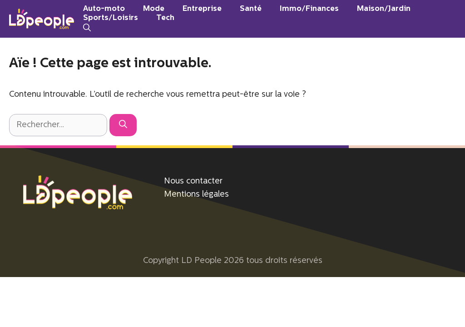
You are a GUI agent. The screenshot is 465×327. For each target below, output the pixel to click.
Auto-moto (104, 9)
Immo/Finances (309, 9)
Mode (153, 9)
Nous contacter (193, 181)
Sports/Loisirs (110, 18)
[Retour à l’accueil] (41, 19)
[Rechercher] (123, 125)
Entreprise (202, 9)
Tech (165, 18)
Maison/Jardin (384, 9)
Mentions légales (196, 194)
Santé (251, 9)
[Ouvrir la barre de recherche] (87, 28)
